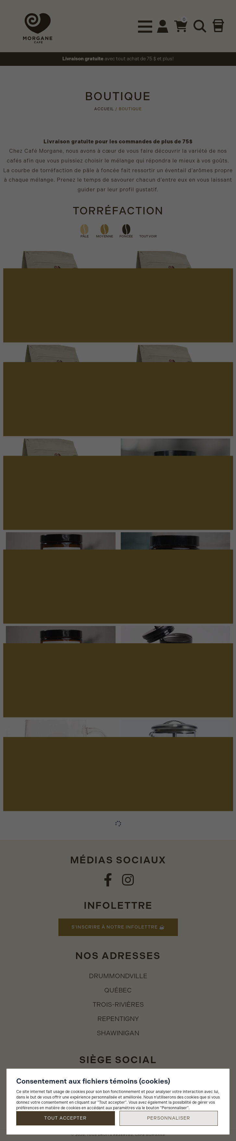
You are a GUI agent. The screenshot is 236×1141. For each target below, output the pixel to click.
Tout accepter (65, 1118)
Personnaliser (168, 1118)
